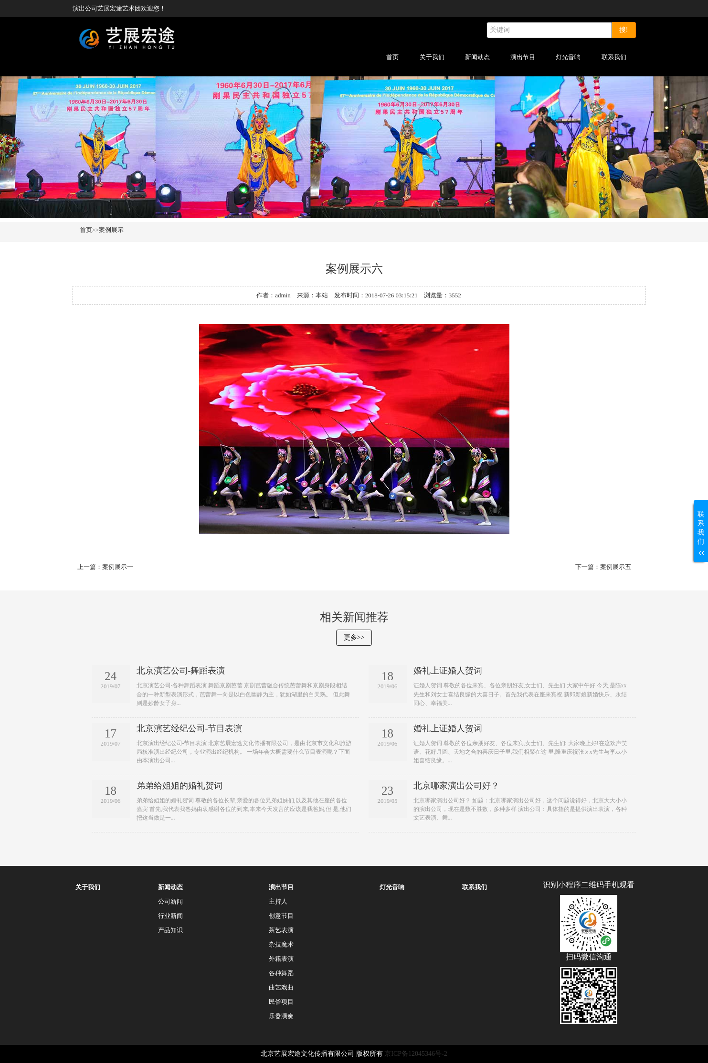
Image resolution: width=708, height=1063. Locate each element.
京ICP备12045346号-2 (415, 1053)
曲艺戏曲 (281, 987)
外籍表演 (281, 958)
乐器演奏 (281, 1016)
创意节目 (281, 915)
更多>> (354, 637)
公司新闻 (170, 901)
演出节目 (522, 57)
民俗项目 (281, 1001)
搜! (623, 29)
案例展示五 (615, 566)
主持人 (278, 901)
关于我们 (432, 57)
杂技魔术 (281, 944)
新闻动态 (477, 57)
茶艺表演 (281, 930)
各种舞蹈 (281, 973)
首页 (392, 57)
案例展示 (111, 229)
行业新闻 (170, 915)
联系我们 (614, 57)
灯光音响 (568, 57)
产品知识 (170, 930)
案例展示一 (117, 566)
